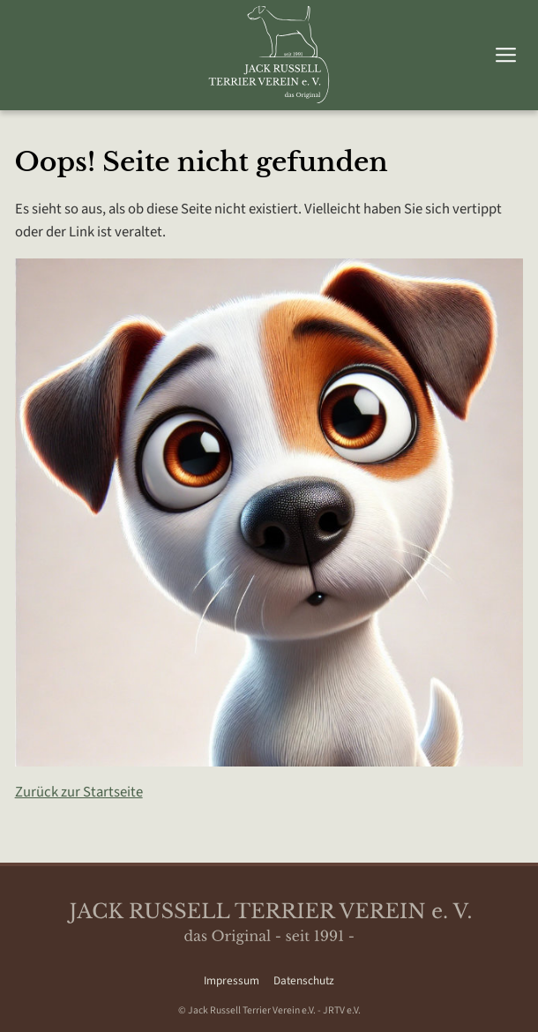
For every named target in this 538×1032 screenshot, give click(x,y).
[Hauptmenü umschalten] (506, 55)
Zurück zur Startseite (79, 792)
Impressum (231, 980)
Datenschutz (303, 980)
